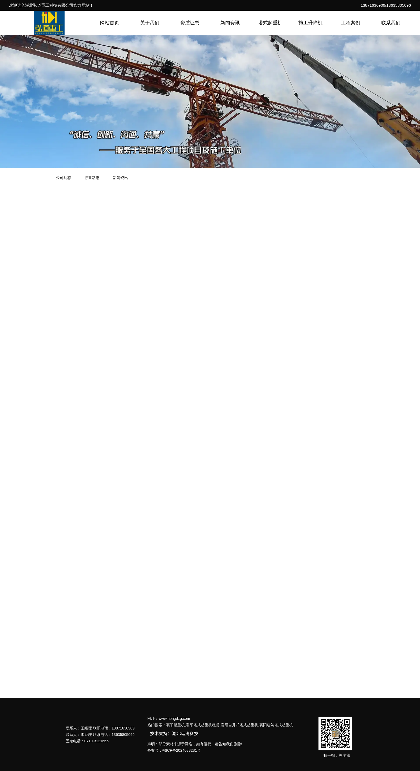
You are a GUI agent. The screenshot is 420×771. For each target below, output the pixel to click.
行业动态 (91, 177)
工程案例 (350, 22)
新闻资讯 (230, 22)
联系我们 (390, 22)
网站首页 (109, 22)
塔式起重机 (270, 22)
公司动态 (63, 177)
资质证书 (190, 22)
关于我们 (149, 22)
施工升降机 (310, 22)
